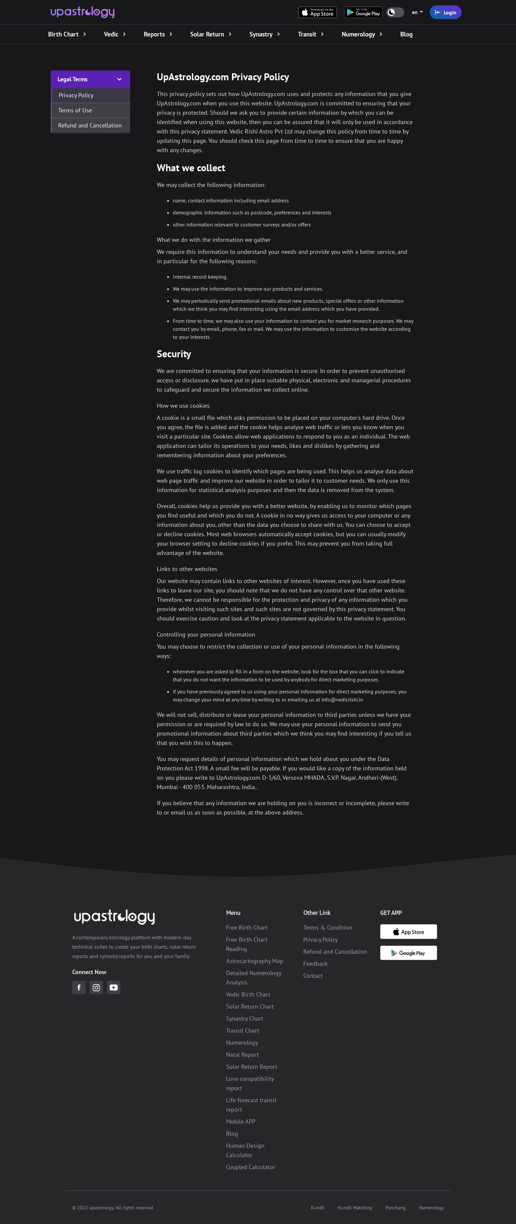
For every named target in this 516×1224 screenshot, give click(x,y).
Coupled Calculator (250, 1166)
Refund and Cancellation (335, 951)
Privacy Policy (320, 939)
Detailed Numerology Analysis (253, 977)
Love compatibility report (250, 1083)
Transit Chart (242, 1030)
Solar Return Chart (250, 1006)
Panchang (396, 1207)
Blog (232, 1133)
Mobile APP (240, 1121)
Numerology (242, 1042)
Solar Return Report (251, 1066)
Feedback (315, 963)
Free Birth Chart (247, 927)
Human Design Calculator (245, 1149)
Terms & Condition (327, 927)
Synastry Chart (244, 1018)
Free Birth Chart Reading (247, 943)
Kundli (318, 1207)
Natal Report (242, 1054)
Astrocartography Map (254, 960)
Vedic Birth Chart (248, 994)
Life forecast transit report (251, 1104)
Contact (313, 975)
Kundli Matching (355, 1207)
